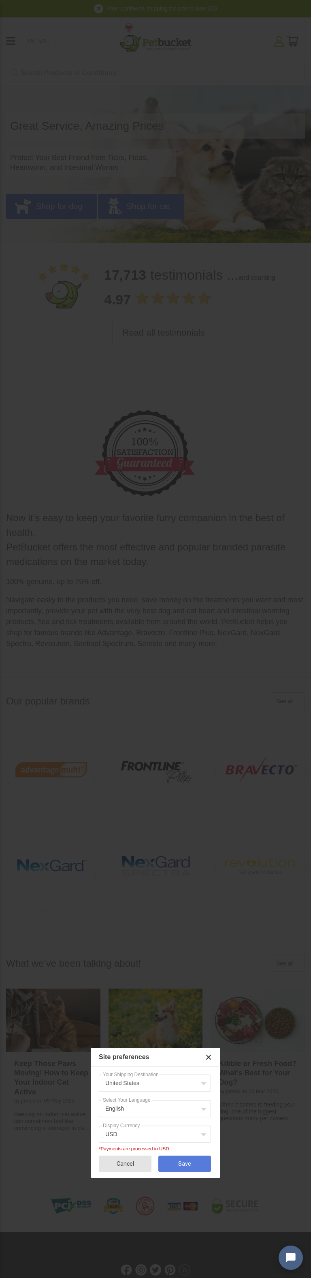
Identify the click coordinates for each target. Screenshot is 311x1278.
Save (184, 1163)
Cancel (125, 1163)
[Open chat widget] (291, 1258)
